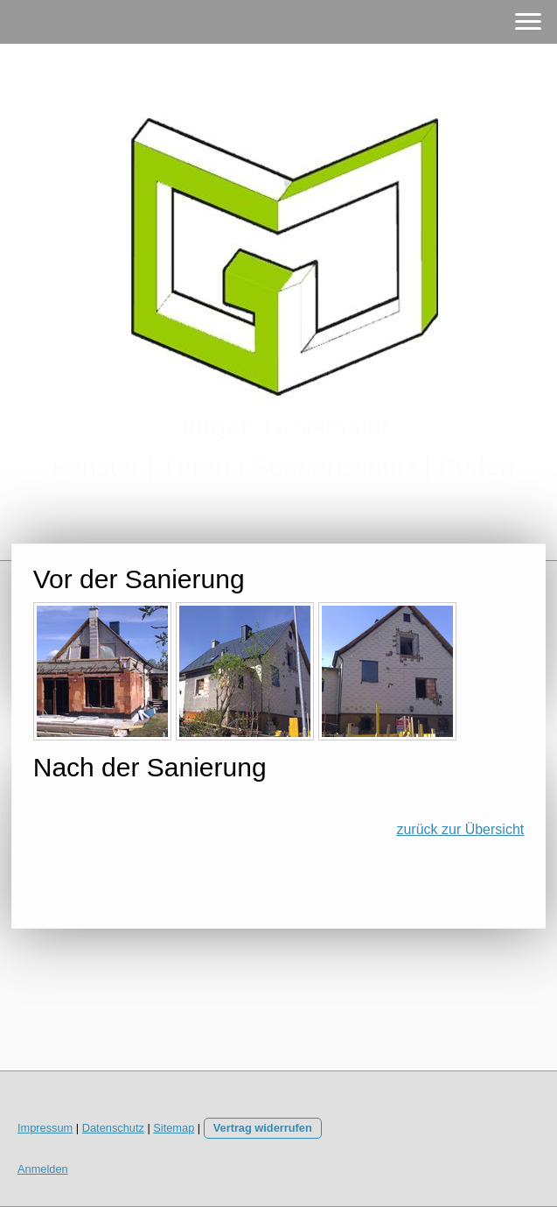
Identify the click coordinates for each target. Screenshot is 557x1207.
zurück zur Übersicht (460, 829)
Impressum (45, 1127)
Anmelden (42, 1168)
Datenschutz (113, 1127)
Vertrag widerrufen (262, 1127)
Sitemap (173, 1127)
